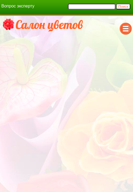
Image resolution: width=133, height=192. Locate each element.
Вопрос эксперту (17, 6)
